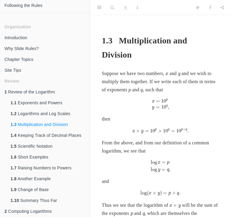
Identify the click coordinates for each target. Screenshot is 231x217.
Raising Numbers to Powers (41, 167)
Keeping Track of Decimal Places (46, 135)
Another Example (31, 178)
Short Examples (29, 157)
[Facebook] (210, 7)
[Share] (222, 7)
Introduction (16, 37)
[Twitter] (197, 7)
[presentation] (166, 74)
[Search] (112, 7)
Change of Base (30, 189)
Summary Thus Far (34, 200)
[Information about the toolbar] (137, 7)
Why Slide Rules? (22, 48)
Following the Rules (23, 5)
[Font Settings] (125, 7)
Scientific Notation (32, 146)
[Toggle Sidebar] (99, 7)
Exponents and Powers (36, 102)
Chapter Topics (19, 59)
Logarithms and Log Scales (40, 113)
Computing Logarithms (28, 211)
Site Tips (13, 70)
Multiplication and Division (39, 124)
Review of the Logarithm (30, 92)
